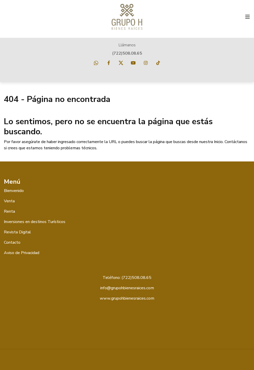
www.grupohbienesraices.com (127, 298)
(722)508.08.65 (127, 53)
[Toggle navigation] (247, 16)
